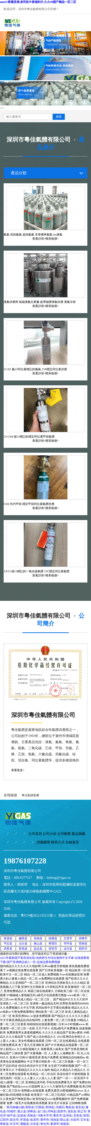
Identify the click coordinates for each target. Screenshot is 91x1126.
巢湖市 (54, 1124)
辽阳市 (4, 1119)
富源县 (8, 938)
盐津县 (67, 1115)
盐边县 (38, 948)
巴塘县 (39, 1107)
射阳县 (29, 1107)
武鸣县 (51, 1111)
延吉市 (14, 1119)
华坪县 (68, 943)
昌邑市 (83, 948)
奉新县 (4, 1124)
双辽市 (81, 1111)
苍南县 (83, 943)
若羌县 (23, 948)
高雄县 (38, 938)
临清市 (34, 1119)
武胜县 (8, 948)
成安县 (71, 1111)
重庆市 (57, 1115)
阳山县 (64, 1119)
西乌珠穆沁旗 (15, 1107)
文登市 (68, 938)
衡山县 (38, 943)
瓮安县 (79, 1107)
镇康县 (53, 938)
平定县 (8, 943)
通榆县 (24, 1124)
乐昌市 (74, 1119)
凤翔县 (49, 1107)
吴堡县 (77, 1115)
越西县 (23, 938)
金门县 (41, 1111)
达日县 (68, 948)
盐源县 (21, 1115)
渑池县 (54, 1119)
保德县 (64, 1124)
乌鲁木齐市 (44, 1115)
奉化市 (44, 1124)
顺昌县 (70, 1107)
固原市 (61, 1111)
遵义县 (21, 1111)
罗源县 (24, 1119)
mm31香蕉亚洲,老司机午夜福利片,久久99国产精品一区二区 (38, 2)
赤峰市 (83, 938)
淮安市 (53, 948)
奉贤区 (53, 943)
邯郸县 (31, 1111)
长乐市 (14, 1124)
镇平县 (11, 1115)
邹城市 (11, 1111)
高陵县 (31, 1115)
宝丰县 (84, 1119)
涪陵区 (60, 1107)
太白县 (23, 943)
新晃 (86, 1115)
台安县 (34, 1124)
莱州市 (44, 1119)
